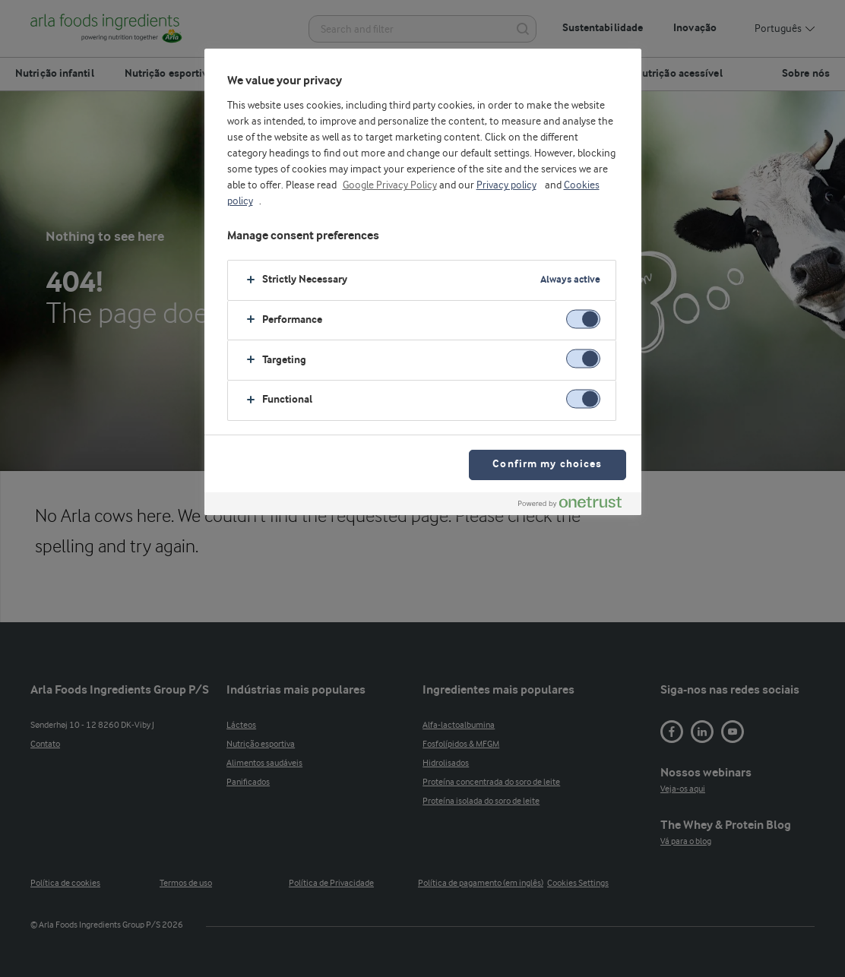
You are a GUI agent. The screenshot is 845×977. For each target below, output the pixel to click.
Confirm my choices (547, 464)
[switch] (583, 318)
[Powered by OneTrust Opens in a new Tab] (576, 505)
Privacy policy (506, 185)
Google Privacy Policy (390, 185)
